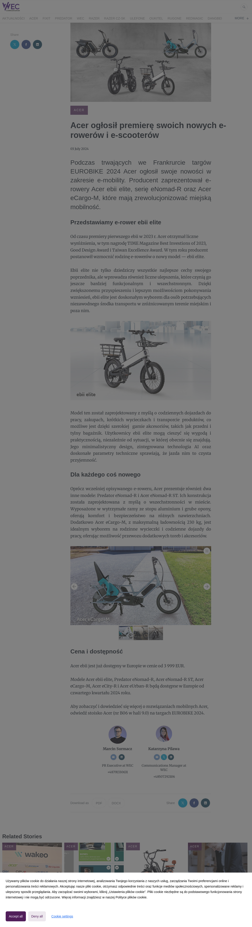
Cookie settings (62, 916)
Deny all (37, 916)
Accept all (16, 916)
